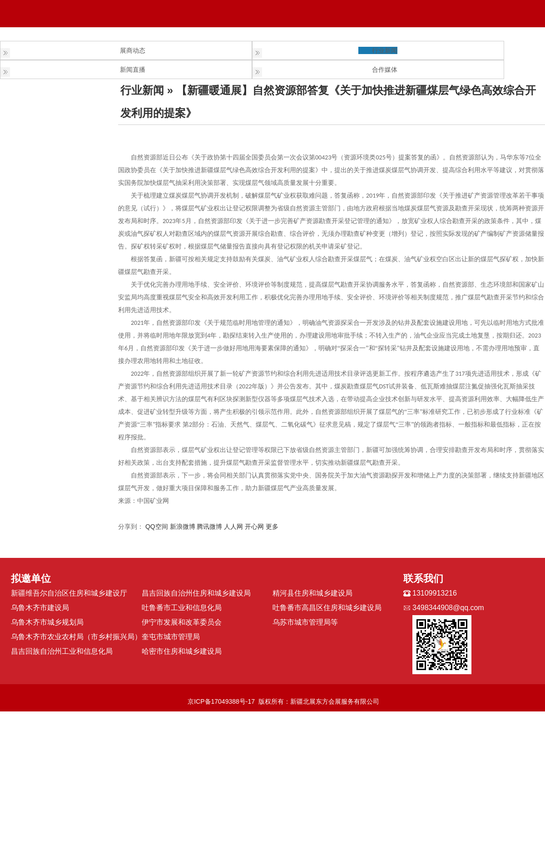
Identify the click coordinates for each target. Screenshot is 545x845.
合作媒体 (384, 69)
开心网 (254, 526)
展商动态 (132, 50)
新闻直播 (132, 69)
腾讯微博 (209, 526)
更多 (272, 526)
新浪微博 (182, 526)
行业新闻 (384, 50)
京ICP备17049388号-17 (221, 701)
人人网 (233, 526)
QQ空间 (156, 526)
